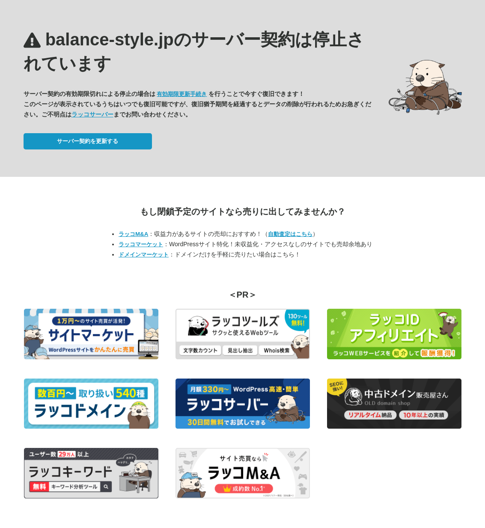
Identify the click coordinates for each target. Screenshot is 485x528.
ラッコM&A (133, 234)
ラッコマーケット (141, 244)
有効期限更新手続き (182, 94)
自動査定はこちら (290, 234)
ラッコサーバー (92, 114)
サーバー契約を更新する (87, 141)
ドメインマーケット (144, 254)
